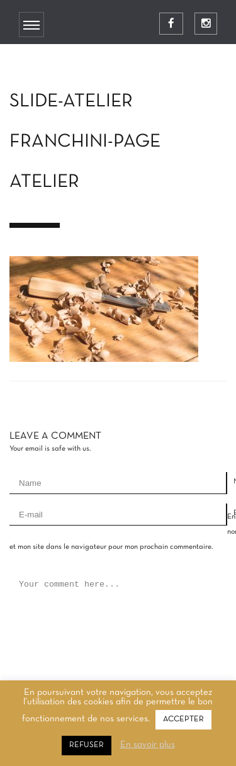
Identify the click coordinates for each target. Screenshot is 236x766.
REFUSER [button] (86, 745)
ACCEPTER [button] (183, 719)
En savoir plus (147, 744)
